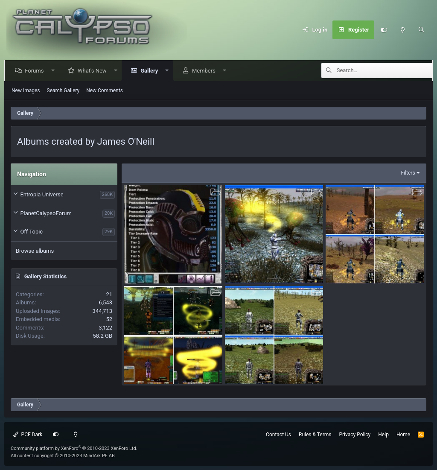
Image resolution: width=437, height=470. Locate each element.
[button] (54, 70)
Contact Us (278, 435)
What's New (93, 70)
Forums (35, 70)
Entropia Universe (41, 194)
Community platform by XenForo (74, 448)
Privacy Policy (354, 435)
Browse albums (35, 251)
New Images (26, 90)
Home (403, 435)
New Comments (104, 90)
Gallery (151, 70)
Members (205, 70)
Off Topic (31, 231)
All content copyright (63, 455)
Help (383, 435)
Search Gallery (63, 90)
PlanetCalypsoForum (45, 213)
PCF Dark (27, 435)
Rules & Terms (315, 435)
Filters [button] (408, 173)
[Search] (421, 29)
